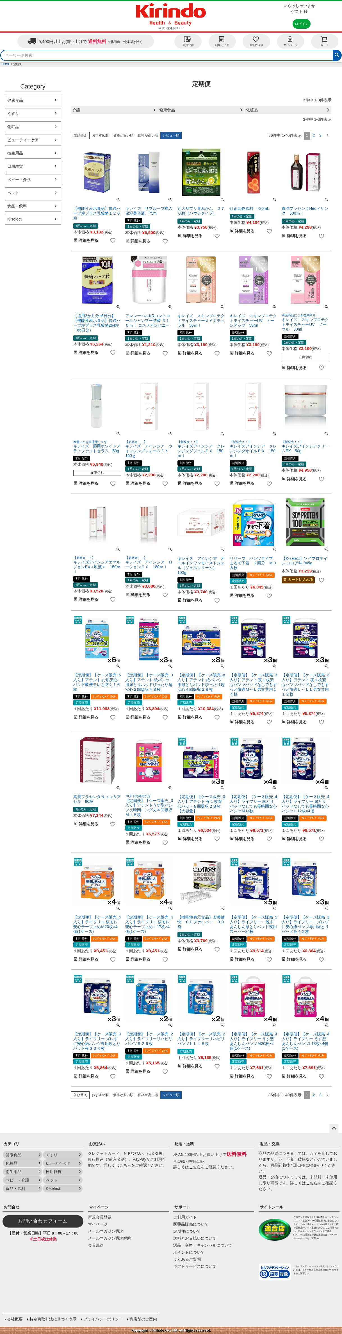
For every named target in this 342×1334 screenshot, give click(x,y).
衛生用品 (15, 153)
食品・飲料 (17, 206)
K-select (14, 219)
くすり (13, 113)
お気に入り (256, 41)
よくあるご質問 (187, 1259)
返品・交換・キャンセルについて (202, 1245)
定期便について (187, 1231)
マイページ (291, 41)
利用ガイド (222, 41)
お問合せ (11, 1207)
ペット (13, 192)
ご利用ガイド (185, 1217)
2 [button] (314, 135)
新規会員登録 (99, 1217)
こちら (125, 1165)
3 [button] (320, 135)
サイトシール (271, 1207)
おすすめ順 (100, 135)
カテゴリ (11, 1144)
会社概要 (15, 1319)
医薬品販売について (191, 1224)
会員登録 (188, 41)
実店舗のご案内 (143, 1319)
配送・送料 (184, 1144)
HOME (6, 64)
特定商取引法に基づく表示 (53, 1319)
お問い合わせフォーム (43, 1221)
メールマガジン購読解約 (109, 1238)
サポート (182, 1207)
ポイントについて (189, 1252)
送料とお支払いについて (194, 1238)
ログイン (301, 24)
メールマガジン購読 (105, 1231)
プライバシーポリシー (103, 1319)
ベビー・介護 (19, 179)
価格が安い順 (123, 135)
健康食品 (15, 100)
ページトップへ (333, 1128)
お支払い (97, 1144)
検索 (337, 54)
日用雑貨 (15, 166)
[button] (328, 135)
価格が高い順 (148, 135)
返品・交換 (269, 1144)
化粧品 (13, 126)
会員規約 (96, 1245)
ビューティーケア (23, 140)
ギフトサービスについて (194, 1266)
